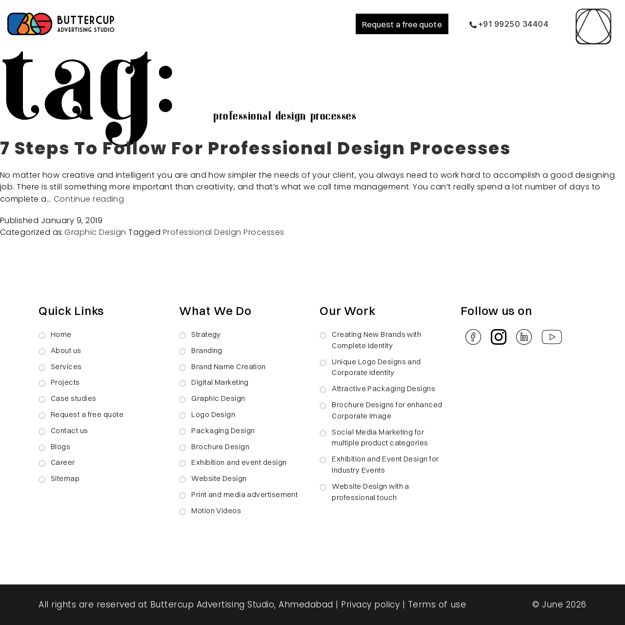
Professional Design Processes (223, 232)
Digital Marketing (220, 382)
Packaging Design (223, 430)
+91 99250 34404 (508, 24)
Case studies (73, 398)
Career (63, 462)
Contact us (69, 430)
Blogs (60, 446)
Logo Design (213, 414)
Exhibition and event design (238, 462)
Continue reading (89, 199)
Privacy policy (370, 604)
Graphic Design (95, 232)
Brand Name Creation (228, 366)
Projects (65, 382)
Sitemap (65, 478)
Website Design (218, 478)
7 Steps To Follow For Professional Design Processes (255, 148)
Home (61, 334)
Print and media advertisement (244, 494)
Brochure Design (220, 446)
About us (66, 350)
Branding (206, 350)
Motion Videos (216, 510)
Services (66, 366)
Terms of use (437, 604)
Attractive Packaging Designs (383, 388)
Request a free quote (402, 24)
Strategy (206, 334)
